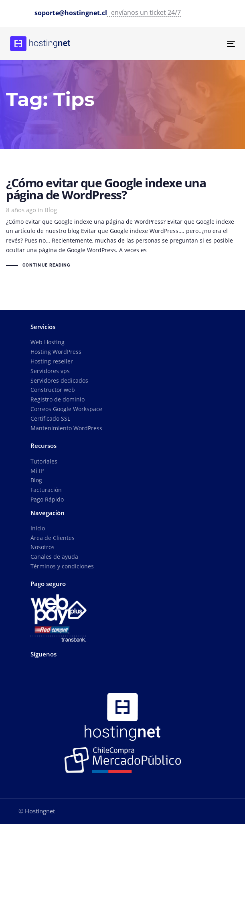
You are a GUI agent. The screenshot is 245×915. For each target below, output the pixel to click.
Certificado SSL (50, 418)
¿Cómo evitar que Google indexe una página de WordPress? (122, 224)
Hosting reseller (51, 361)
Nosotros (42, 547)
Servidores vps (50, 371)
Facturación (46, 490)
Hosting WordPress (55, 351)
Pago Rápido (47, 499)
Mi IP (37, 470)
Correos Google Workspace (66, 409)
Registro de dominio (57, 399)
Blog (51, 210)
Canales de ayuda (54, 556)
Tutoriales (43, 461)
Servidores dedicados (59, 380)
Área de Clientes (52, 538)
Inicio (37, 528)
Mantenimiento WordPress (66, 428)
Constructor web (52, 389)
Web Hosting (47, 342)
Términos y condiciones (62, 566)
